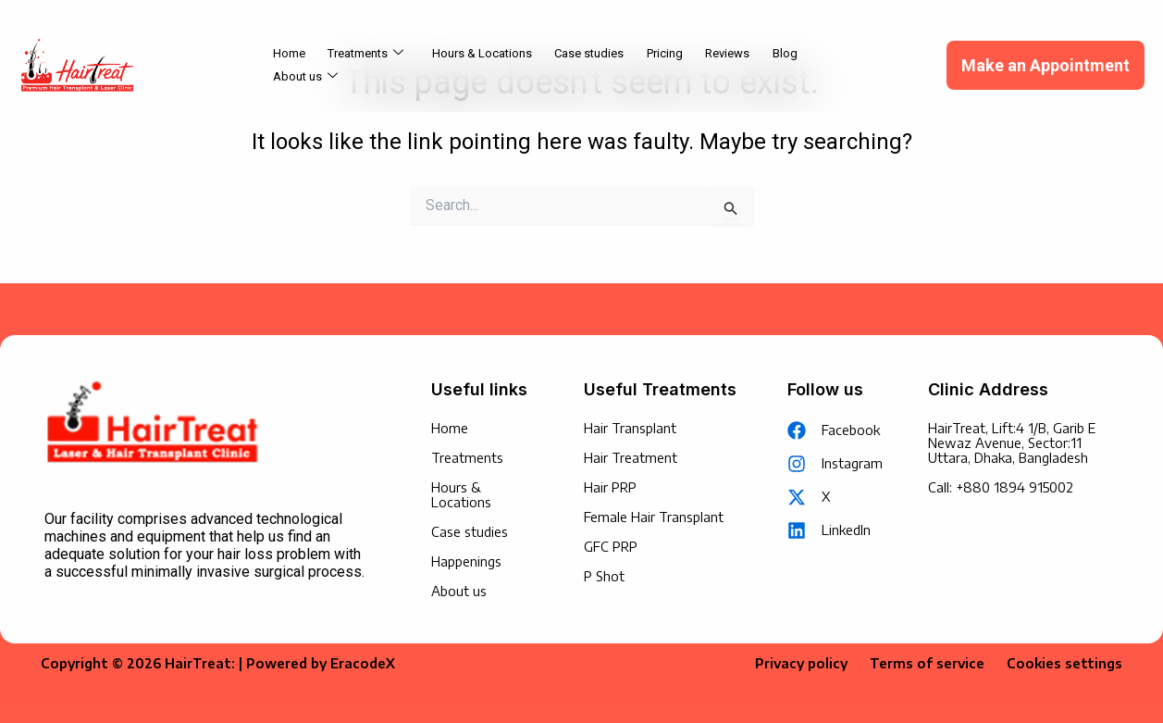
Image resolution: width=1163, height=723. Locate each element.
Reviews (726, 65)
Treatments (366, 65)
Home (290, 65)
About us (850, 65)
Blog (783, 65)
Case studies (589, 65)
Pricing (664, 65)
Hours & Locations (482, 65)
